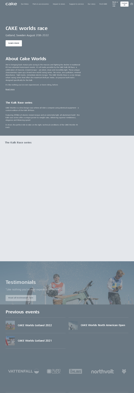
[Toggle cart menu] (132, 4)
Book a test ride (115, 4)
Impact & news (59, 4)
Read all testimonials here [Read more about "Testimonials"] (20, 298)
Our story (91, 4)
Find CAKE (103, 4)
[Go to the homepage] (11, 4)
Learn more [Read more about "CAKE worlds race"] (13, 43)
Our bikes (25, 4)
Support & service (76, 4)
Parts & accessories (41, 4)
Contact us (124, 4)
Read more (10, 89)
